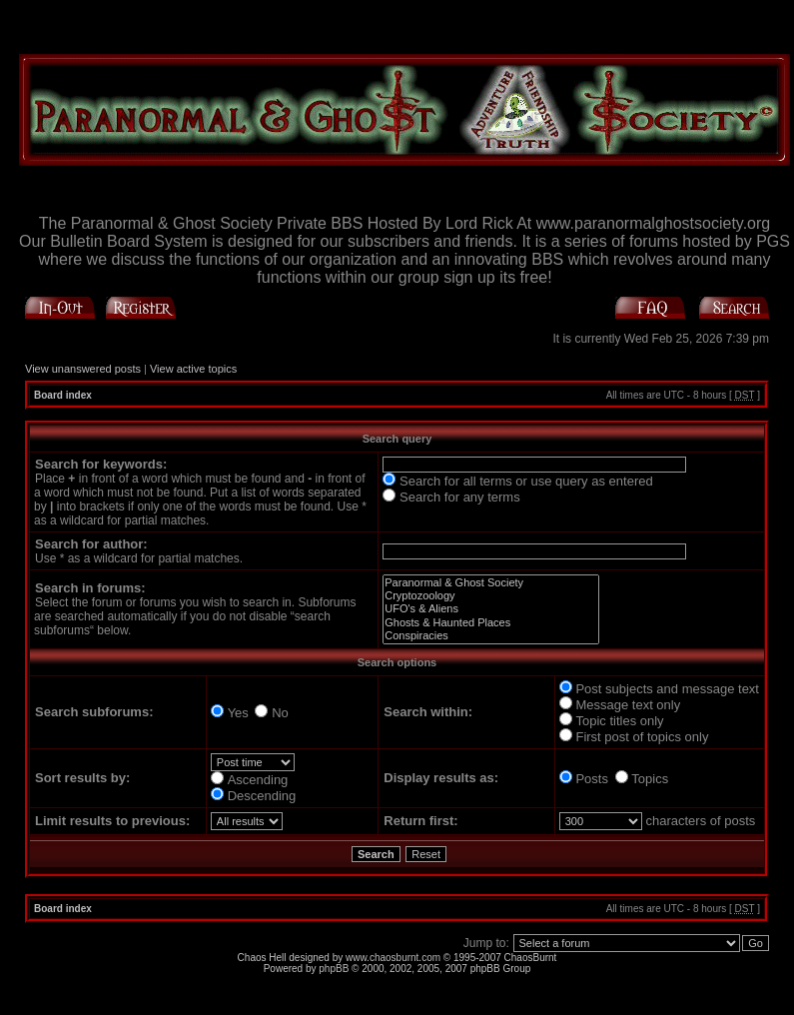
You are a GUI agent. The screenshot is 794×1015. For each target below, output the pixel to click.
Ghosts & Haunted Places (491, 622)
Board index (63, 395)
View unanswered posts (83, 369)
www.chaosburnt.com (393, 957)
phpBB (334, 968)
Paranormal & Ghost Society (491, 582)
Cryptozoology (491, 595)
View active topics (193, 369)
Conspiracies (491, 635)
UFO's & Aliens (491, 608)
